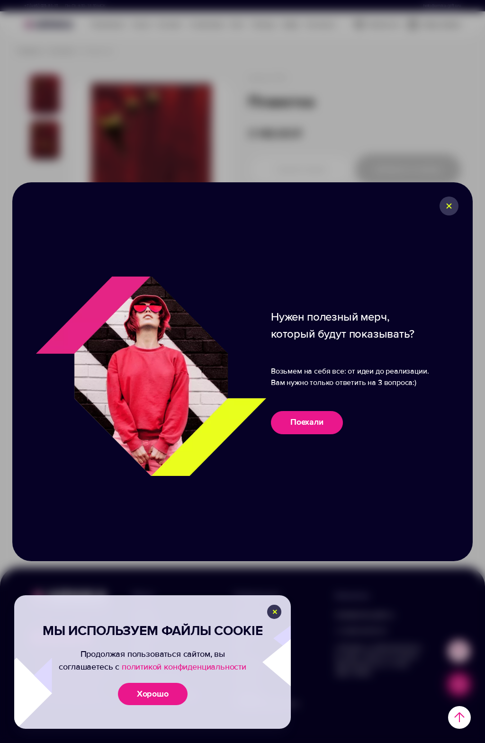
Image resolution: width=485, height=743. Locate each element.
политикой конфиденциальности (184, 667)
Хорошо (153, 694)
